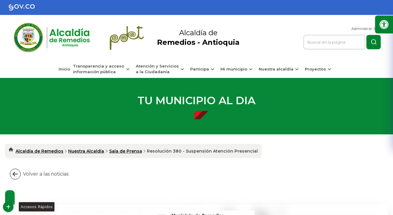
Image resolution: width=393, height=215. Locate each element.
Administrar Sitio (366, 28)
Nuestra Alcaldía (86, 151)
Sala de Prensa (125, 151)
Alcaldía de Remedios (39, 151)
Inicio (66, 69)
